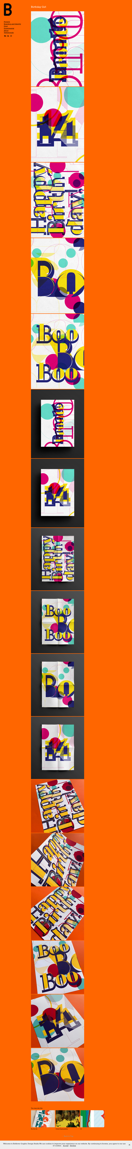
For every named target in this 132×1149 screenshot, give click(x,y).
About (6, 31)
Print (6, 26)
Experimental (9, 28)
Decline (73, 1146)
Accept (65, 1146)
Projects (7, 22)
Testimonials (9, 33)
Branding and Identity (12, 24)
